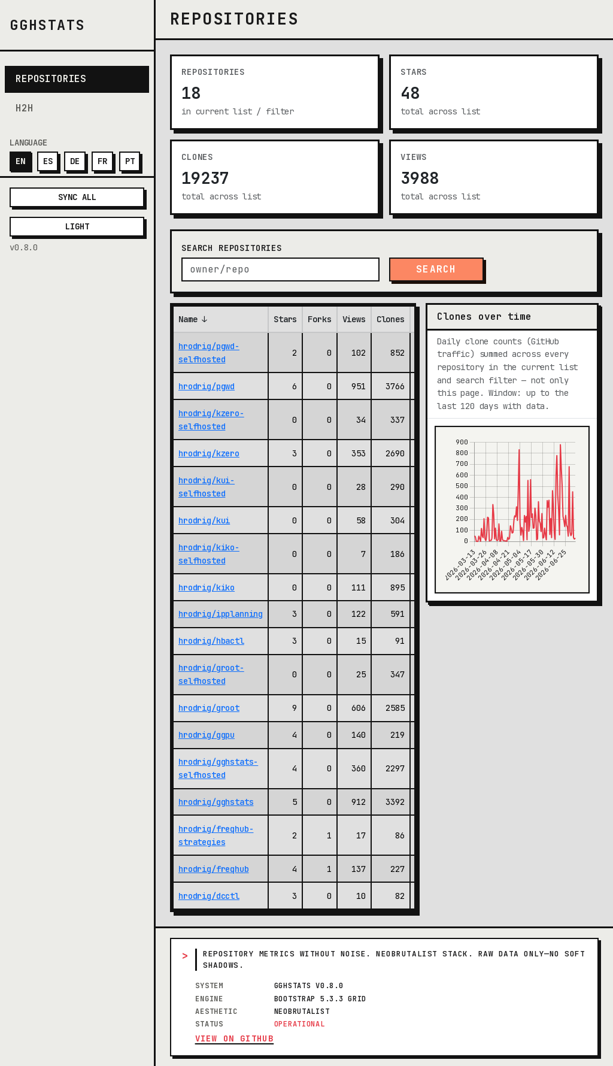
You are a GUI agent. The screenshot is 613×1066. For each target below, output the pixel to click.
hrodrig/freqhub (213, 869)
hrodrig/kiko (206, 587)
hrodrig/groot (208, 707)
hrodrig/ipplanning (220, 613)
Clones (391, 319)
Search (436, 269)
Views (354, 319)
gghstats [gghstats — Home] (48, 25)
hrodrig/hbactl (211, 640)
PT (130, 161)
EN (20, 161)
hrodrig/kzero (208, 453)
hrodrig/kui (204, 520)
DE (75, 161)
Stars (285, 319)
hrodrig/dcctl (208, 896)
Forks (319, 319)
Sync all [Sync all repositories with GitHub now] (77, 197)
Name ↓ (192, 319)
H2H (25, 108)
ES (48, 161)
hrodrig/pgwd (206, 386)
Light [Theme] (77, 226)
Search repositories (231, 248)
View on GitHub (234, 1038)
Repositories (51, 78)
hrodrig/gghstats (215, 802)
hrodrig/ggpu (206, 734)
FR (102, 161)
